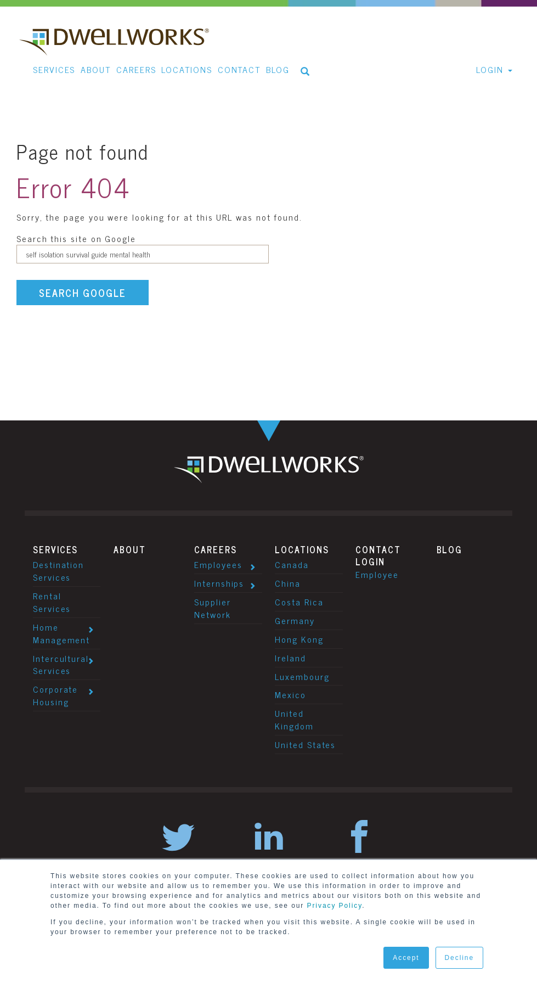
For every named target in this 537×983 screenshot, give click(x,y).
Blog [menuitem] (278, 69)
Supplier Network (212, 607)
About (130, 549)
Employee (376, 574)
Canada (292, 564)
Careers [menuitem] (136, 69)
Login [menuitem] (490, 69)
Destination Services (58, 570)
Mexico (290, 694)
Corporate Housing (55, 695)
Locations (302, 549)
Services (55, 549)
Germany (294, 620)
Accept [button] (406, 958)
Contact (377, 549)
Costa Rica (299, 601)
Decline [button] (459, 958)
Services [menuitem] (54, 69)
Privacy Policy (335, 905)
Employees (218, 564)
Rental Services (52, 601)
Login (370, 561)
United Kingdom (294, 719)
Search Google (82, 292)
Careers (215, 549)
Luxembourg (302, 676)
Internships (219, 583)
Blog (450, 549)
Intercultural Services (61, 664)
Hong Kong (299, 639)
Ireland (290, 657)
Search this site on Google (76, 238)
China (288, 583)
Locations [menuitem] (186, 69)
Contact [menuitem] (239, 69)
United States (305, 744)
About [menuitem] (96, 69)
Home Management (61, 633)
